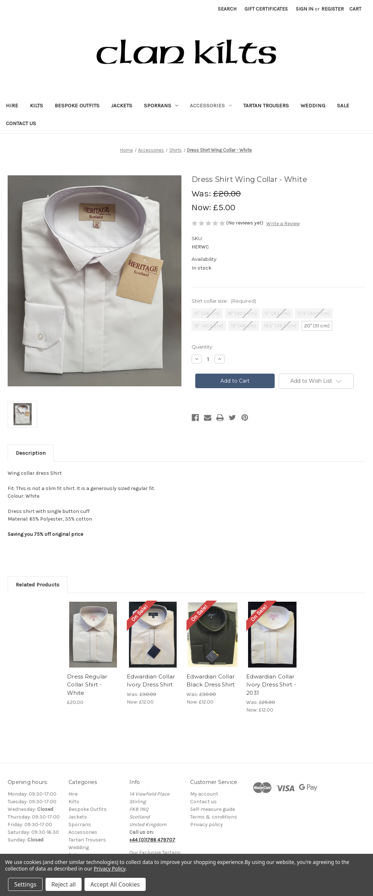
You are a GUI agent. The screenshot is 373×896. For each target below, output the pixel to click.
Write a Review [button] (283, 223)
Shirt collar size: (224, 301)
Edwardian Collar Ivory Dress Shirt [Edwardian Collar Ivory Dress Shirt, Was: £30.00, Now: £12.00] (151, 680)
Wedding (313, 105)
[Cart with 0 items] (355, 9)
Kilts (36, 105)
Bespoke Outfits (77, 105)
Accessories (211, 105)
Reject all (63, 884)
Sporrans (161, 105)
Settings (25, 884)
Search (227, 9)
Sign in (304, 9)
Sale (343, 105)
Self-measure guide (212, 809)
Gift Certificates (266, 9)
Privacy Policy (109, 868)
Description (31, 453)
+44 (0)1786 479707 (152, 840)
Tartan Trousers (266, 105)
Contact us (203, 802)
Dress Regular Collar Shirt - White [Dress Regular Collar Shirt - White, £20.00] (87, 684)
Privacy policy (206, 824)
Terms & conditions (213, 817)
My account (204, 794)
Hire (12, 105)
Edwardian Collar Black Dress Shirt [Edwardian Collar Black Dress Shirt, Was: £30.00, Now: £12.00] (210, 680)
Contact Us (21, 123)
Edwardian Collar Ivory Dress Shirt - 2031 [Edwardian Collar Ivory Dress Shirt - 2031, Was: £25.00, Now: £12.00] (271, 684)
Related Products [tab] (37, 584)
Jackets (121, 105)
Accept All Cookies (115, 884)
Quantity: (202, 347)
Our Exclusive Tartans (155, 852)
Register (332, 9)
